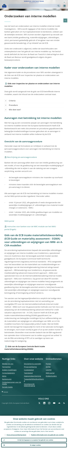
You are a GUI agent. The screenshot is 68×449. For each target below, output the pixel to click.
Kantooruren (7, 379)
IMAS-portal (9, 221)
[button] (64, 2)
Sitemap (5, 392)
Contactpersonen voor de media (11, 383)
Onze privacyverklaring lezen (16, 435)
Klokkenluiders (51, 376)
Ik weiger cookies (35, 445)
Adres (4, 376)
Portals (48, 364)
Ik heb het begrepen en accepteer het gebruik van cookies (35, 440)
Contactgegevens (8, 373)
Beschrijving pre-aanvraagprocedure (22, 157)
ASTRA (48, 367)
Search (58, 5)
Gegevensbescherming (32, 376)
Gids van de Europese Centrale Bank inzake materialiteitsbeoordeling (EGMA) (24, 347)
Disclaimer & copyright (32, 364)
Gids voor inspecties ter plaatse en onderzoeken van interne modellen (32, 84)
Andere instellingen (9, 370)
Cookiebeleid (29, 370)
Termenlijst (6, 367)
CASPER (48, 370)
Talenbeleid (28, 373)
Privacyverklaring (30, 367)
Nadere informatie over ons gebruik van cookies (47, 435)
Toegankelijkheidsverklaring (34, 380)
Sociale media (7, 387)
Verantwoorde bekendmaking (29, 385)
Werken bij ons (7, 364)
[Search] (33, 5)
